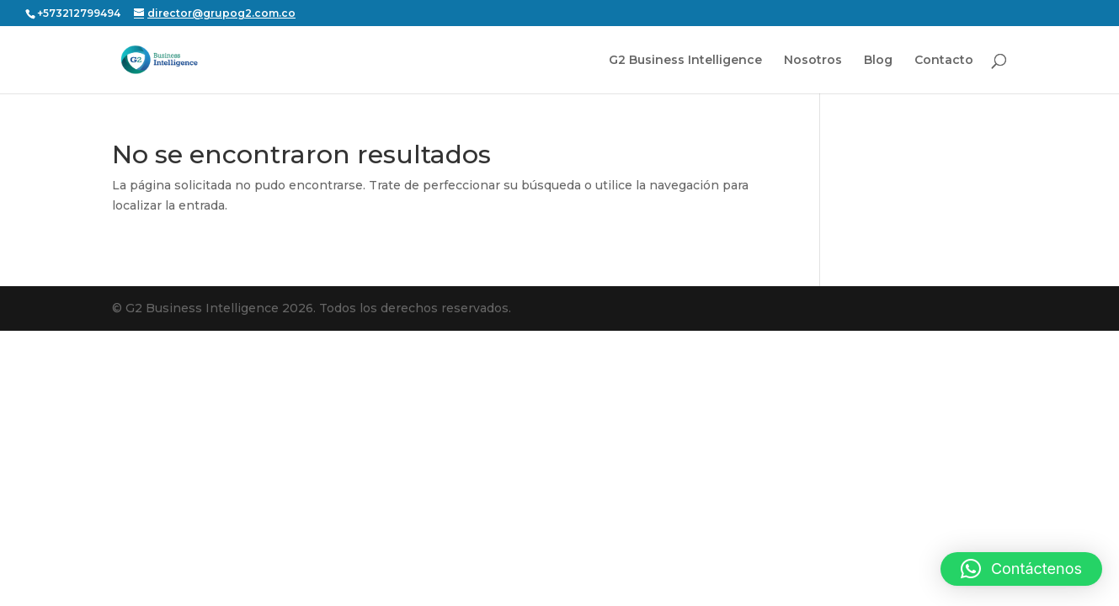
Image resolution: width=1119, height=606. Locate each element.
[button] (1021, 569)
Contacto (943, 60)
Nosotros (813, 60)
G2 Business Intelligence (685, 60)
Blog (878, 60)
